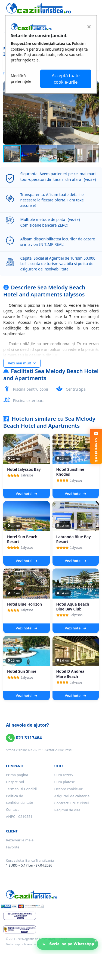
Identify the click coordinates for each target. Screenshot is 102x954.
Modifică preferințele (21, 78)
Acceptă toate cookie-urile (66, 79)
